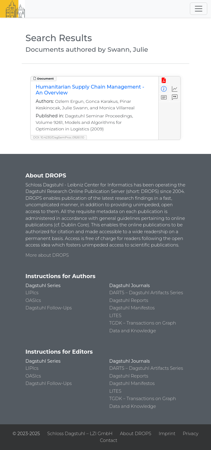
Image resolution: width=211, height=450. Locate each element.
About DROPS (135, 433)
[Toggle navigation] (198, 8)
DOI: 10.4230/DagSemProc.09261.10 (58, 137)
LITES (115, 315)
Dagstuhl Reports (128, 300)
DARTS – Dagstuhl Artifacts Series (146, 292)
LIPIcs (31, 292)
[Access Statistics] (174, 89)
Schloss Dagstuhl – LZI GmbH (79, 433)
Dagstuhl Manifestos (132, 308)
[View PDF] (164, 80)
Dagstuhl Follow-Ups (48, 308)
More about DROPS (47, 255)
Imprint (167, 433)
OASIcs (33, 300)
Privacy (190, 433)
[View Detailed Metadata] (164, 89)
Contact (108, 440)
